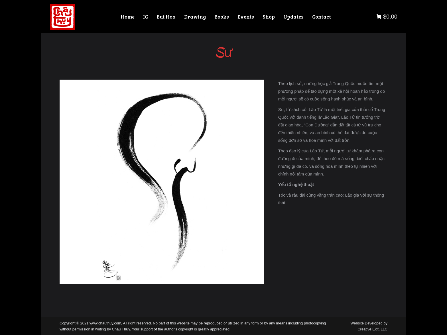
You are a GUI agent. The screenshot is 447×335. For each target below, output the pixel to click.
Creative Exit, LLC (372, 329)
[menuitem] (128, 16)
